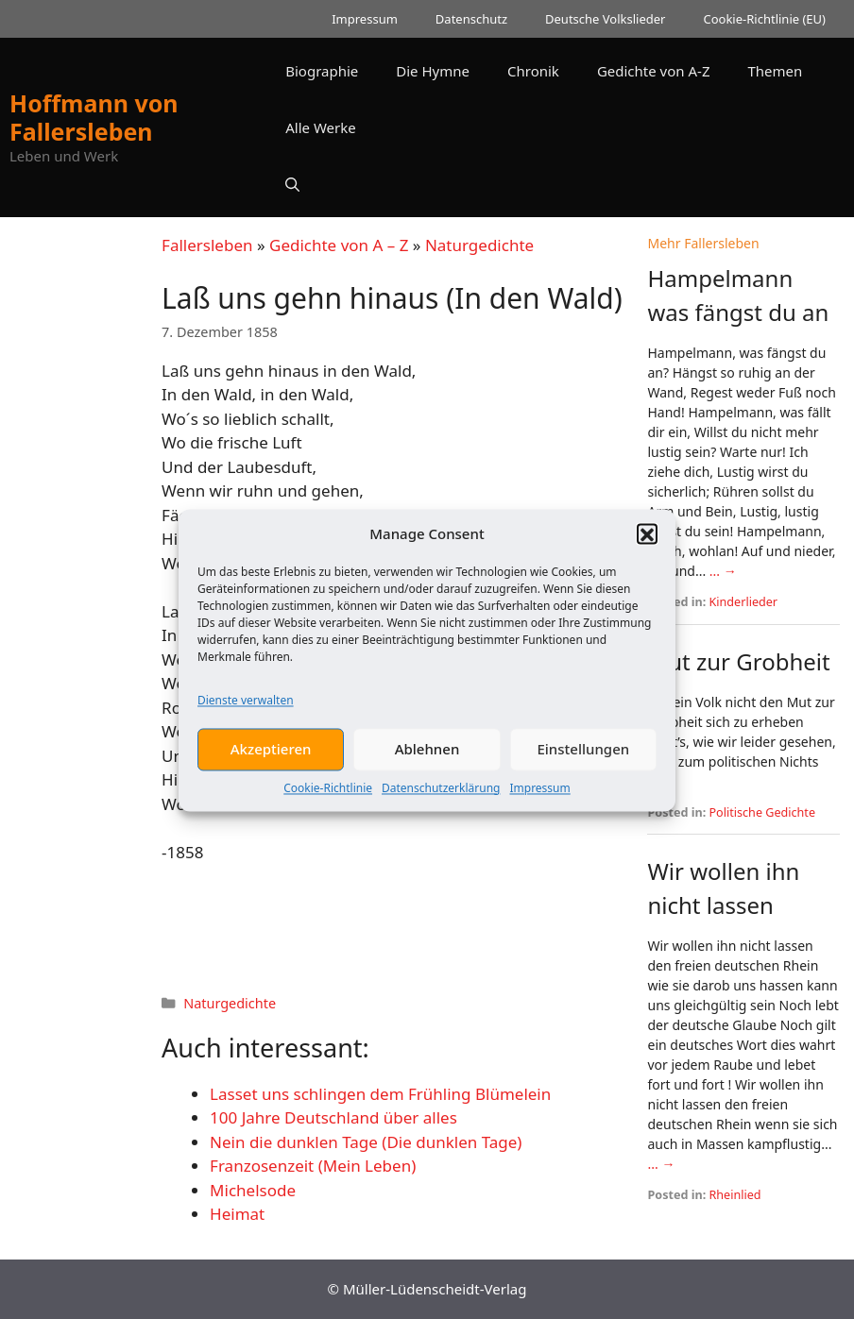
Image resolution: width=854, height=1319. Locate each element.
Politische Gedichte (762, 812)
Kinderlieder (743, 602)
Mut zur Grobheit (738, 661)
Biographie (321, 70)
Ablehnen (427, 762)
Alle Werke (320, 127)
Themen (774, 70)
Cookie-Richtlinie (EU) (764, 18)
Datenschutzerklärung (441, 800)
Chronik (533, 70)
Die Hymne (433, 70)
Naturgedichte (479, 245)
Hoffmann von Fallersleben (94, 117)
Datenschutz (471, 18)
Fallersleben (207, 245)
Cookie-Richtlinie (327, 800)
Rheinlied (735, 1195)
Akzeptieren (271, 762)
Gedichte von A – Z (338, 245)
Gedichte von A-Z (653, 70)
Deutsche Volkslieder (605, 18)
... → (723, 571)
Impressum (539, 800)
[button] (647, 546)
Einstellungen (583, 762)
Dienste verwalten (245, 712)
